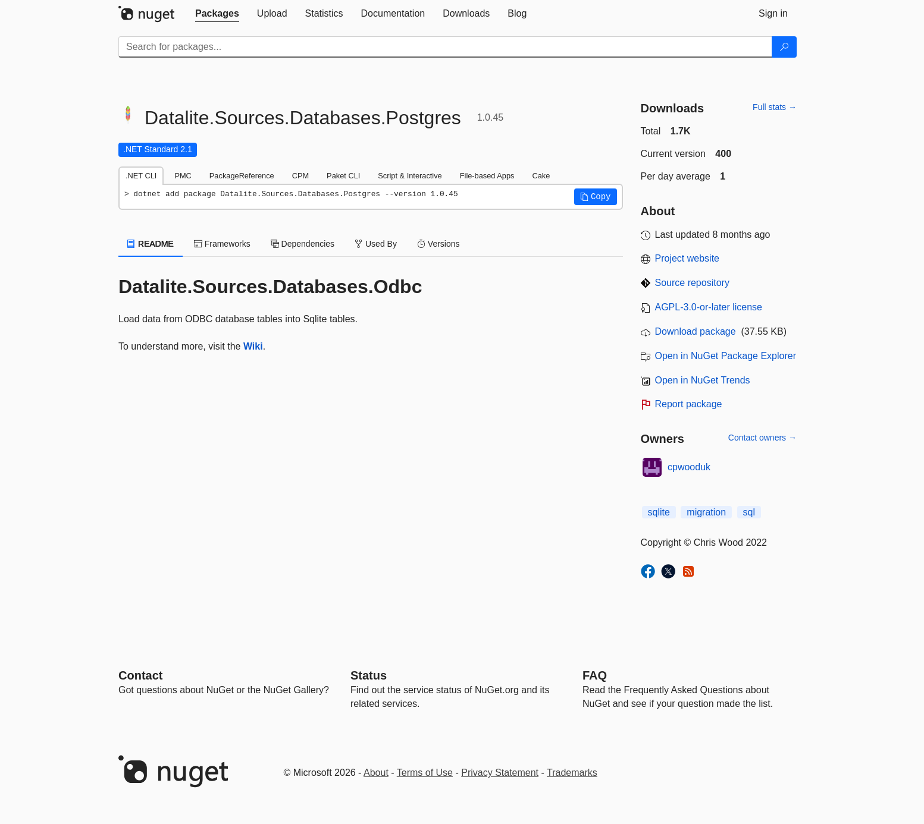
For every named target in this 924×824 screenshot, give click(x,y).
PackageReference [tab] (241, 175)
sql (749, 512)
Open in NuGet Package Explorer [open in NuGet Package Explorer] (725, 356)
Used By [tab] (376, 244)
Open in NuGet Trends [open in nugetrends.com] (702, 380)
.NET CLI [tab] (141, 175)
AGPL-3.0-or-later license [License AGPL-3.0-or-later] (709, 307)
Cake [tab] (541, 175)
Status (368, 675)
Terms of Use (425, 773)
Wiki (253, 346)
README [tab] (150, 244)
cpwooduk (689, 467)
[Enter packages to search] (445, 47)
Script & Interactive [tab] (409, 175)
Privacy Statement (499, 773)
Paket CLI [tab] (343, 175)
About (376, 773)
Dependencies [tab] (302, 244)
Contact (140, 675)
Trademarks (572, 773)
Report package (688, 404)
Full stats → (775, 107)
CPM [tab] (300, 175)
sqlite (659, 512)
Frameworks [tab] (222, 244)
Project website (687, 258)
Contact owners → (762, 437)
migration (706, 512)
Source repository (692, 283)
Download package (695, 331)
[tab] (217, 14)
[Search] (784, 47)
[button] (595, 196)
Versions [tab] (438, 244)
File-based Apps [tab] (487, 175)
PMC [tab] (182, 175)
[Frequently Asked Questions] (594, 675)
